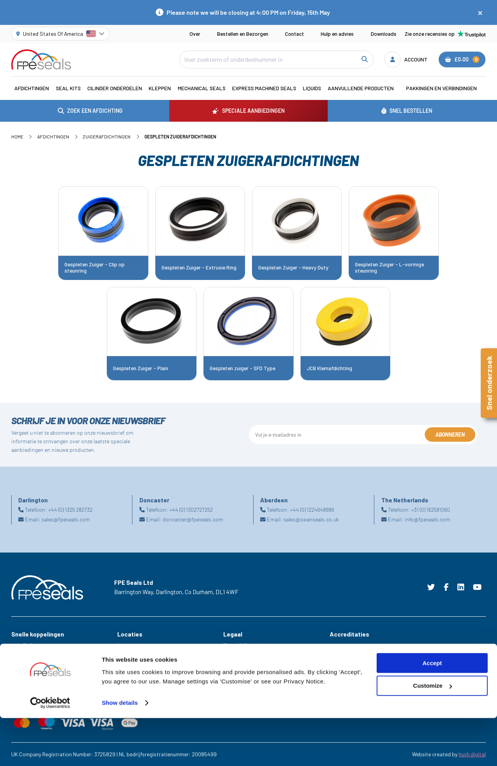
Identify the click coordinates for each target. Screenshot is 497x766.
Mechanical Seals (202, 88)
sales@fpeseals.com (66, 519)
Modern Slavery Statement (254, 677)
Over (194, 33)
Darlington (129, 656)
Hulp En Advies (28, 645)
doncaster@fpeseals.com (193, 519)
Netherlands (131, 677)
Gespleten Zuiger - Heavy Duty (293, 267)
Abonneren (450, 434)
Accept (432, 711)
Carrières (22, 656)
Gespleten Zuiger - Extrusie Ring (199, 267)
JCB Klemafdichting (329, 368)
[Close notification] (480, 12)
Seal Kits (68, 88)
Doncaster (129, 667)
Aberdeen (128, 645)
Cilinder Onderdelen (114, 88)
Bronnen (20, 688)
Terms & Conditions (246, 645)
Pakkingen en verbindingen (441, 88)
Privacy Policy (239, 656)
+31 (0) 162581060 (430, 509)
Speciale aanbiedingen (37, 677)
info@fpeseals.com (427, 519)
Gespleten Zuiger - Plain (140, 368)
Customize (432, 734)
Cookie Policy (239, 667)
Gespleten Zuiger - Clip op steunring (94, 267)
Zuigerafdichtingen (106, 136)
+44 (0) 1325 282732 (70, 509)
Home (17, 136)
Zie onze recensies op (445, 33)
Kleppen (160, 88)
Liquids (312, 88)
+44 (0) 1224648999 (312, 509)
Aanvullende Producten (361, 88)
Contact (294, 33)
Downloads (383, 33)
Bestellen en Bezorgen (242, 33)
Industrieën (24, 667)
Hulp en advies (337, 33)
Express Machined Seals (264, 88)
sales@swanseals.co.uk (311, 519)
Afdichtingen (31, 88)
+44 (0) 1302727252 (191, 509)
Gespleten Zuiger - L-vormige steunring (389, 267)
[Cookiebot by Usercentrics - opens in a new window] (50, 751)
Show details (120, 750)
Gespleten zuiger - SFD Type (242, 368)
